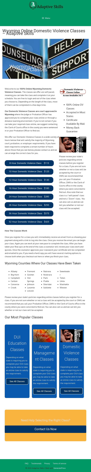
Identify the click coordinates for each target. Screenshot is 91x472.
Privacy (47, 463)
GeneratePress (60, 468)
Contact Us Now (45, 429)
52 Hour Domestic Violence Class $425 (29, 221)
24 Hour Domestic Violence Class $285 (29, 196)
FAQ (26, 463)
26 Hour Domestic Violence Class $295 (29, 205)
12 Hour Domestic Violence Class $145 (29, 180)
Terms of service (59, 463)
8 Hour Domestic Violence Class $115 (29, 163)
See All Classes (17, 381)
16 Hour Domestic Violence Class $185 (29, 188)
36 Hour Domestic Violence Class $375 (29, 213)
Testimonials (36, 463)
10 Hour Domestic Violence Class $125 (29, 171)
